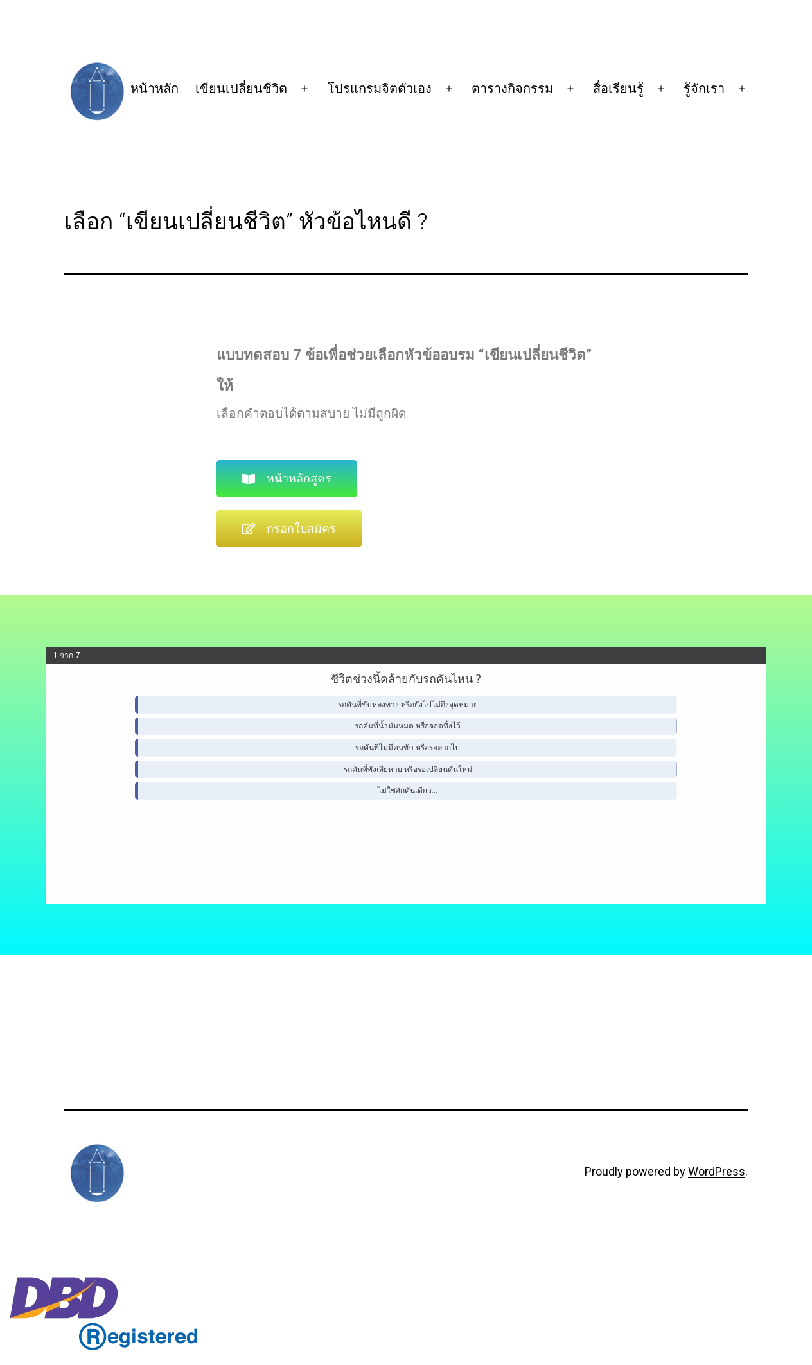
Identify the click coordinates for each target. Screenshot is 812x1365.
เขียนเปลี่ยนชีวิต (241, 88)
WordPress (716, 1171)
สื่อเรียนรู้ (618, 88)
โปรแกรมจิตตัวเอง (380, 88)
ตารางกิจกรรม (512, 88)
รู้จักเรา (704, 88)
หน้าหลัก (154, 88)
